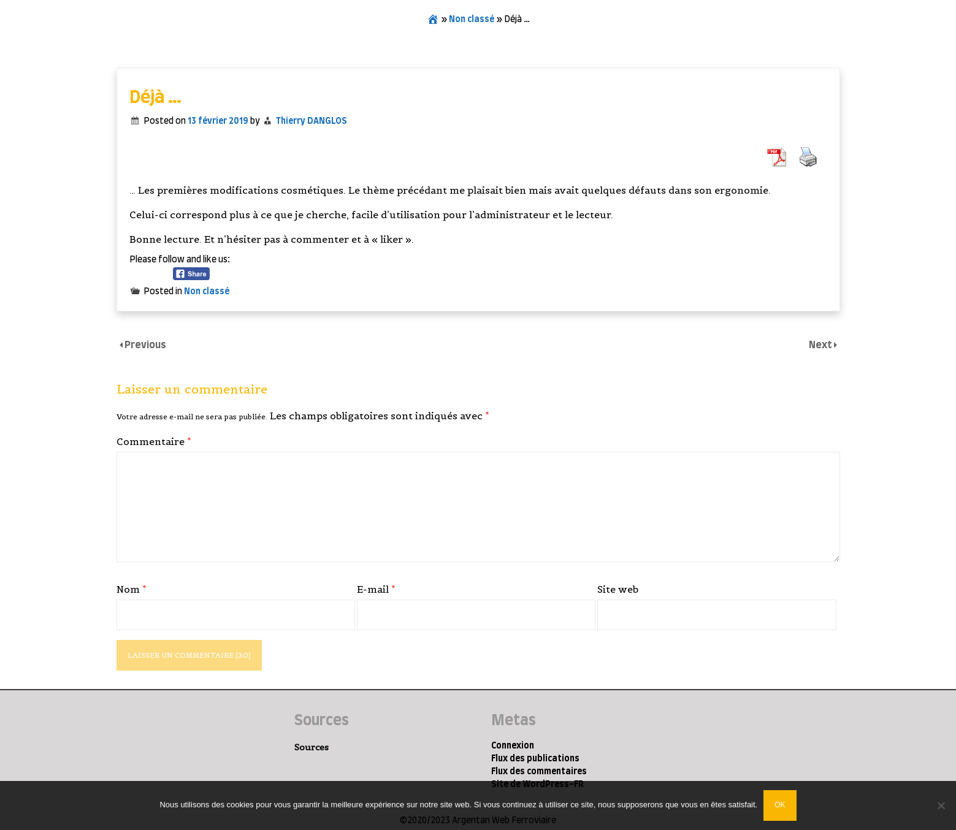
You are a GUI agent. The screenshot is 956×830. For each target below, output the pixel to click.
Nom (132, 589)
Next (821, 345)
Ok (779, 805)
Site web (617, 589)
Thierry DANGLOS (311, 121)
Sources (311, 747)
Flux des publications (535, 759)
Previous (145, 345)
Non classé (471, 19)
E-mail (376, 589)
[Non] (941, 805)
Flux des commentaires (539, 771)
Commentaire (154, 441)
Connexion (512, 746)
